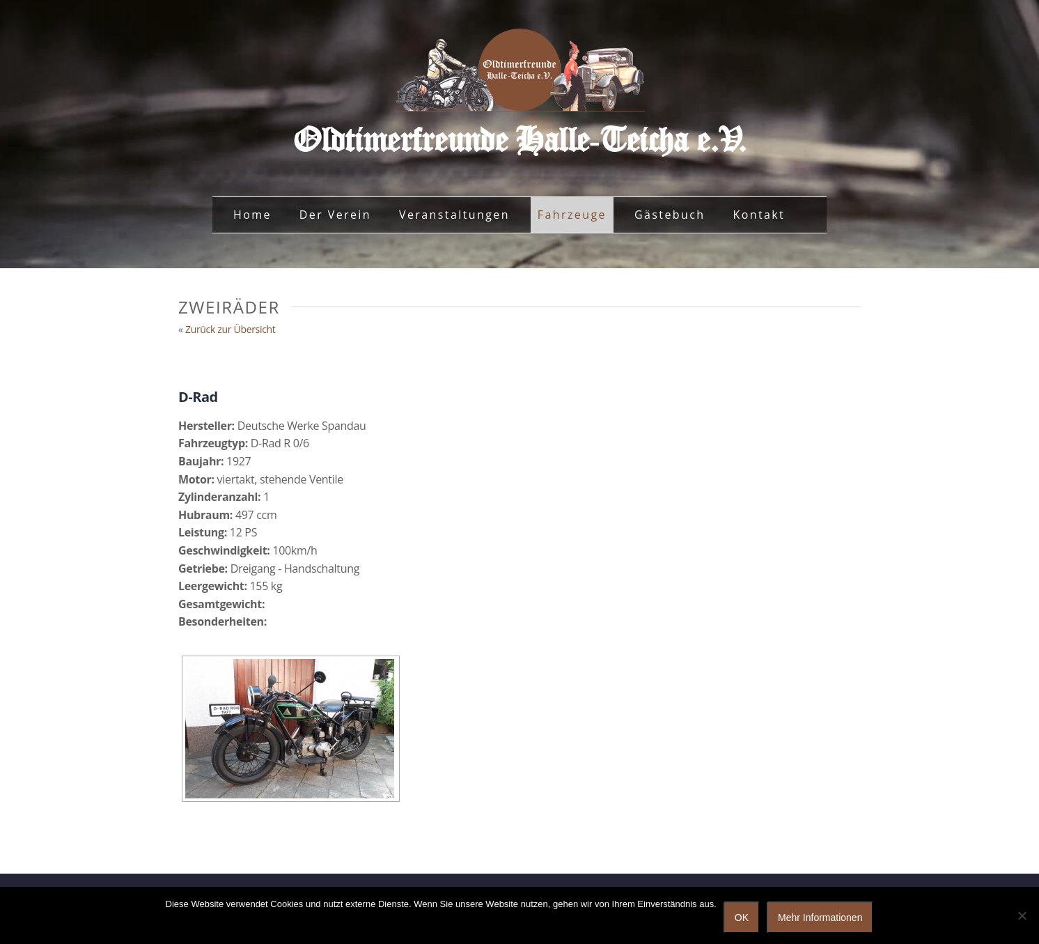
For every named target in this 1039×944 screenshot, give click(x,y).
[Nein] (1022, 915)
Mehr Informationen (820, 917)
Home (252, 214)
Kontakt (759, 214)
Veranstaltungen (454, 214)
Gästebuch (669, 214)
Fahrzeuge (572, 214)
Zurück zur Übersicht (230, 329)
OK (742, 917)
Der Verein (335, 214)
